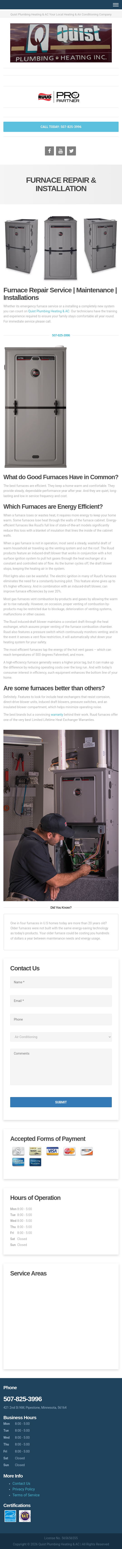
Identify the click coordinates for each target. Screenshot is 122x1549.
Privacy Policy (23, 1489)
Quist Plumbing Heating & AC (48, 311)
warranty (57, 714)
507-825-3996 (61, 335)
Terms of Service (26, 1495)
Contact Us (21, 1483)
